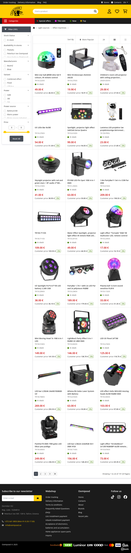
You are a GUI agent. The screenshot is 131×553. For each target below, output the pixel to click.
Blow (9, 87)
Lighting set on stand (16, 121)
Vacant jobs (83, 516)
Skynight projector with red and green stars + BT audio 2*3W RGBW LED (49, 183)
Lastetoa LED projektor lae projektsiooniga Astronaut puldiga (112, 130)
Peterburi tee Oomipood (17, 62)
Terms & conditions (54, 505)
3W (8, 144)
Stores (105, 2)
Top (83, 21)
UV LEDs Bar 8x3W (43, 127)
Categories (11, 20)
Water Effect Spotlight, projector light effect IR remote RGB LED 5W (81, 236)
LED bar (10, 117)
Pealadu (10, 59)
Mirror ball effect (14, 125)
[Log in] (109, 11)
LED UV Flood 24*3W (109, 338)
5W (8, 147)
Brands (81, 508)
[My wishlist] (117, 11)
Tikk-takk (60, 21)
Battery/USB (12, 165)
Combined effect (14, 110)
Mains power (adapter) (17, 172)
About (80, 505)
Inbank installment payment (58, 520)
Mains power (12, 169)
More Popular (87, 39)
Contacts (116, 2)
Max (9, 95)
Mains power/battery (16, 176)
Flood (9, 114)
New (73, 21)
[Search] (95, 11)
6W (8, 151)
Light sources (44, 28)
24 (104, 39)
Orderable (11, 43)
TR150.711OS (40, 233)
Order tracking (9, 2)
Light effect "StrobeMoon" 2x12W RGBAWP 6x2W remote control (113, 446)
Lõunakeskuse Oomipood (18, 70)
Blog (39, 2)
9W (8, 155)
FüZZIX (10, 91)
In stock (10, 40)
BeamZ (10, 84)
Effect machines (59, 28)
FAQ (45, 2)
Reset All (16, 204)
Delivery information (26, 2)
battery (10, 180)
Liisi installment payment (56, 516)
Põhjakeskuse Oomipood (17, 73)
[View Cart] (125, 11)
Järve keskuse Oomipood (17, 66)
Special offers (44, 21)
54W (9, 140)
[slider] (4, 196)
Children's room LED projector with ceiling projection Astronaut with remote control (113, 77)
